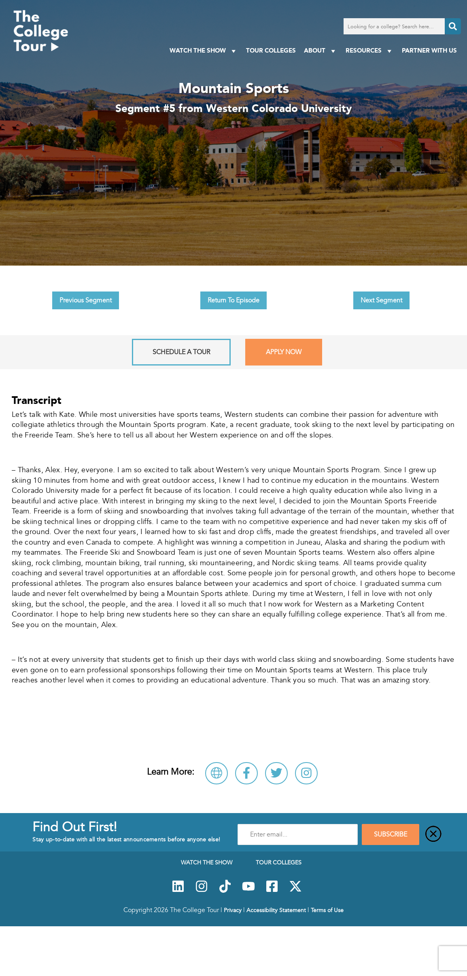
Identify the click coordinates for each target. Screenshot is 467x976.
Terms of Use (327, 910)
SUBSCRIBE (390, 834)
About (321, 51)
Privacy (233, 910)
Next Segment (381, 300)
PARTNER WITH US (429, 50)
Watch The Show (204, 51)
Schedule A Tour (181, 352)
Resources (370, 51)
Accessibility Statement (276, 910)
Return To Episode (233, 300)
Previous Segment (85, 300)
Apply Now (283, 352)
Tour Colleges (271, 50)
